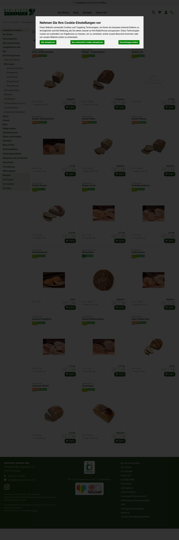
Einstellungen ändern (129, 42)
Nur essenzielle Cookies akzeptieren (87, 42)
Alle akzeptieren (48, 42)
